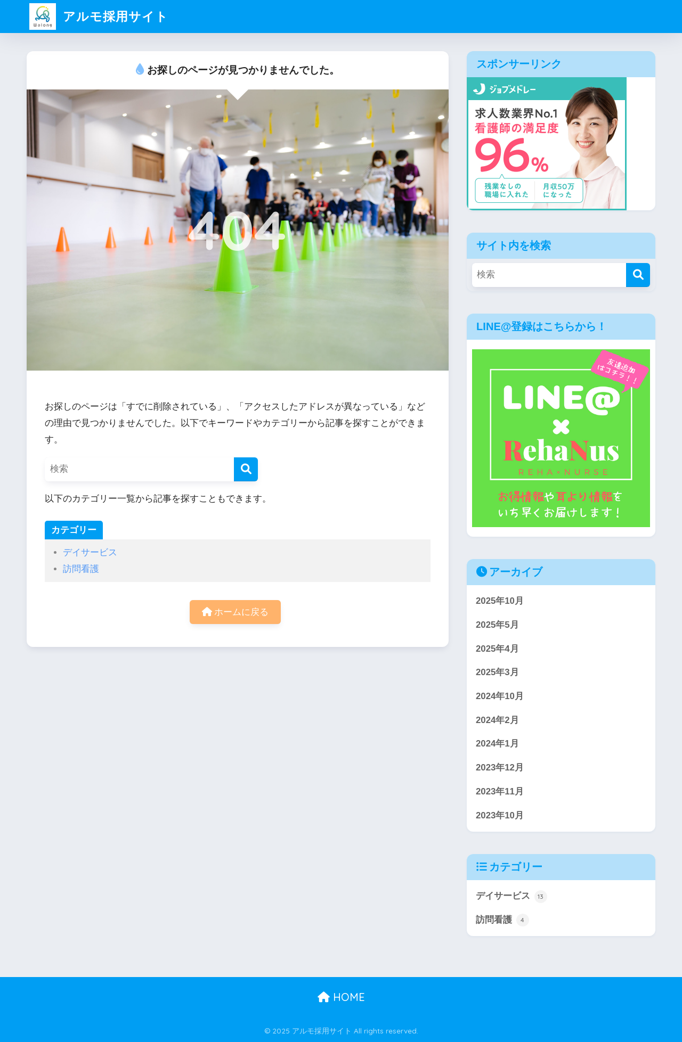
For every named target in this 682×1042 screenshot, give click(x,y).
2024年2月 (497, 720)
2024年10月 (500, 696)
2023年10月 (500, 815)
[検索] (246, 469)
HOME (341, 997)
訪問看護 (81, 569)
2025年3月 (497, 672)
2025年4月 (497, 649)
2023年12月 (500, 767)
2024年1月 (497, 744)
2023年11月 (500, 791)
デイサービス (90, 552)
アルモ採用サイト (98, 16)
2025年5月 (497, 625)
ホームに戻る (235, 612)
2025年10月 (500, 601)
